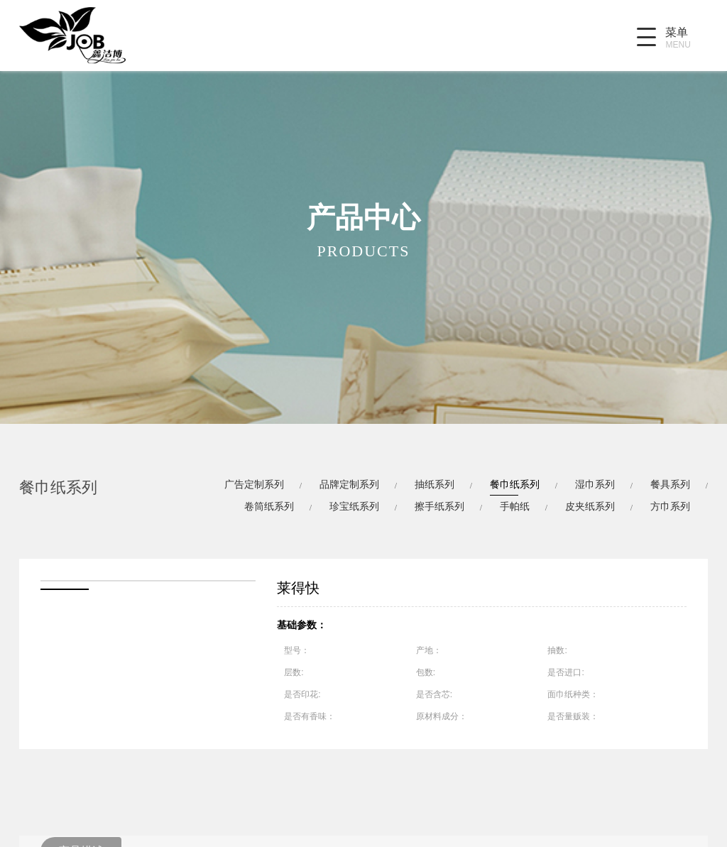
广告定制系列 (254, 484)
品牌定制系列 (349, 484)
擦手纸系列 (439, 506)
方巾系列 (670, 506)
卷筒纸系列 (269, 506)
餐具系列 (670, 484)
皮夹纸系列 (590, 506)
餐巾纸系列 (515, 484)
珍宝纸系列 (354, 506)
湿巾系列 (595, 484)
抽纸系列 (434, 484)
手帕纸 (515, 506)
